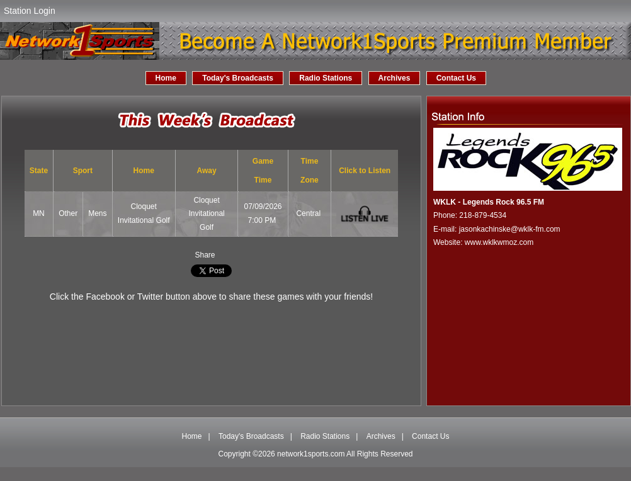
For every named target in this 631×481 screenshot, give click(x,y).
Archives (394, 78)
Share (205, 255)
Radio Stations (325, 78)
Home (166, 78)
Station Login (29, 11)
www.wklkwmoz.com (499, 242)
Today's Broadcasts (237, 78)
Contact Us (456, 78)
